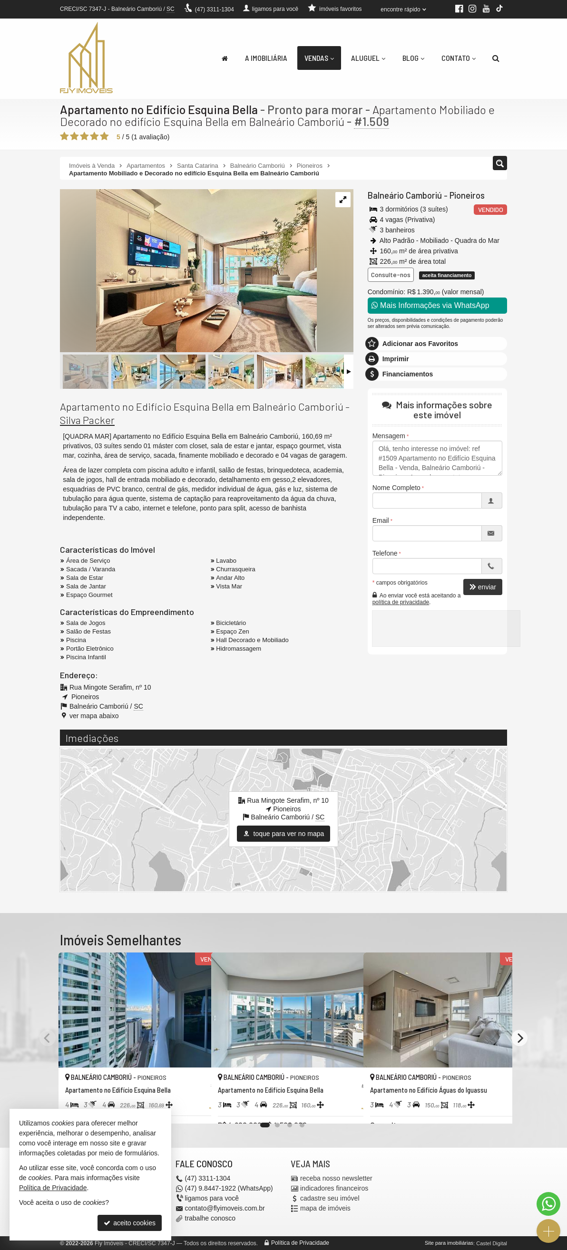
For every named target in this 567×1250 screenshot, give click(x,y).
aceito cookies (130, 1223)
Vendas (319, 57)
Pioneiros (465, 195)
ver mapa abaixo (94, 716)
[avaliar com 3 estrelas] (84, 136)
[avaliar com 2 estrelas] (74, 136)
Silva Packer (87, 419)
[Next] (519, 1038)
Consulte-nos (391, 274)
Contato (458, 57)
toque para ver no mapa (283, 833)
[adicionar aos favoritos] (193, 1107)
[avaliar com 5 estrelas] (104, 136)
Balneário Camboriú (404, 195)
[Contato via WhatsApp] (548, 1204)
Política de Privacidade (300, 1243)
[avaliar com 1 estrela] (64, 136)
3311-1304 (214, 9)
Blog (413, 57)
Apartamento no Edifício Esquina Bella (159, 109)
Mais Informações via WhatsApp (430, 305)
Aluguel (368, 57)
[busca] (496, 58)
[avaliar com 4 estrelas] (94, 136)
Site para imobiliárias (449, 1243)
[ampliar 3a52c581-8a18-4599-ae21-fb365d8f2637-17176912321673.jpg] (188, 271)
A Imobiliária (266, 57)
